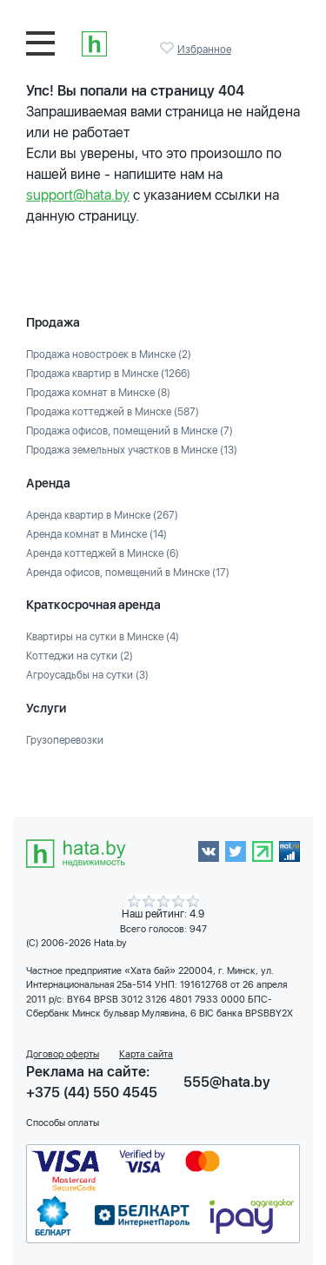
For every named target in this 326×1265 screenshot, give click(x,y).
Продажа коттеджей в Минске (112, 412)
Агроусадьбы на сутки (87, 675)
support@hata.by (78, 195)
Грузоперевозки (64, 740)
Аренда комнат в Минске (96, 534)
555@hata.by (226, 1082)
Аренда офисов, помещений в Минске (128, 572)
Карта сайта (146, 1054)
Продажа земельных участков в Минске (131, 450)
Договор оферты (62, 1054)
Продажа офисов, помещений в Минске (129, 431)
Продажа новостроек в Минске (108, 354)
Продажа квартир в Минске (108, 374)
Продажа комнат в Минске (98, 393)
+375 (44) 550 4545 (91, 1092)
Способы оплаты (62, 1123)
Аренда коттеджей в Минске (102, 553)
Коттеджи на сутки (79, 656)
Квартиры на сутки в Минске (102, 637)
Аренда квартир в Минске (102, 515)
